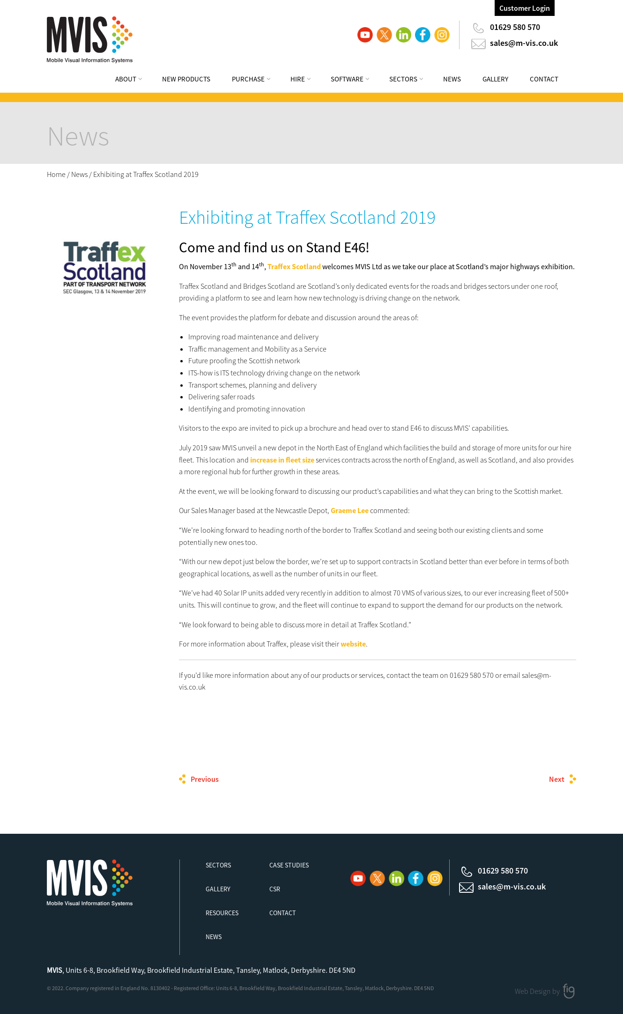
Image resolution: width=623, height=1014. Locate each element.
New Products (186, 78)
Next (556, 779)
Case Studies (289, 865)
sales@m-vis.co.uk (524, 42)
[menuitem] (134, 80)
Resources (222, 913)
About (125, 78)
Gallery (495, 78)
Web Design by (538, 990)
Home (56, 174)
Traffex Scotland (294, 266)
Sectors (403, 78)
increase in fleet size (282, 459)
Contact (544, 78)
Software (347, 78)
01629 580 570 (515, 27)
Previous (205, 779)
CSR (274, 889)
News (452, 78)
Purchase (248, 78)
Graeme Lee (350, 510)
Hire (297, 78)
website (353, 643)
